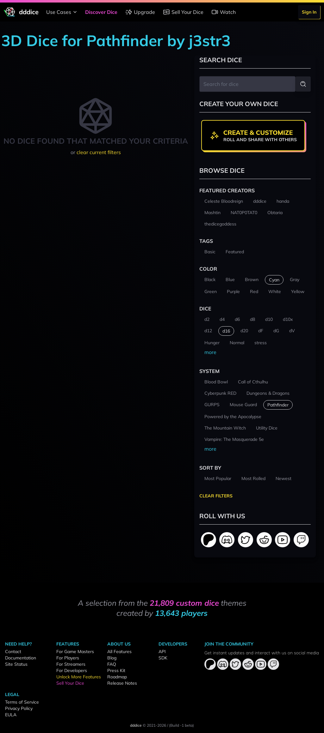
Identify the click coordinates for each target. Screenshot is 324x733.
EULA (10, 715)
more (210, 352)
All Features (119, 651)
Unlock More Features (78, 677)
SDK (163, 658)
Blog (111, 658)
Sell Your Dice (183, 12)
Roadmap (117, 677)
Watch (223, 12)
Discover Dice (101, 12)
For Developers (71, 670)
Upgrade (140, 12)
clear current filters (99, 152)
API (162, 651)
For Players (67, 658)
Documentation (20, 658)
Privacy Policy (19, 708)
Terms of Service (22, 702)
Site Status (16, 664)
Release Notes (122, 683)
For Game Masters (75, 651)
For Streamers (70, 664)
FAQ (111, 664)
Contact (13, 651)
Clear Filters (216, 496)
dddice (136, 725)
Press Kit (116, 670)
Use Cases (62, 12)
